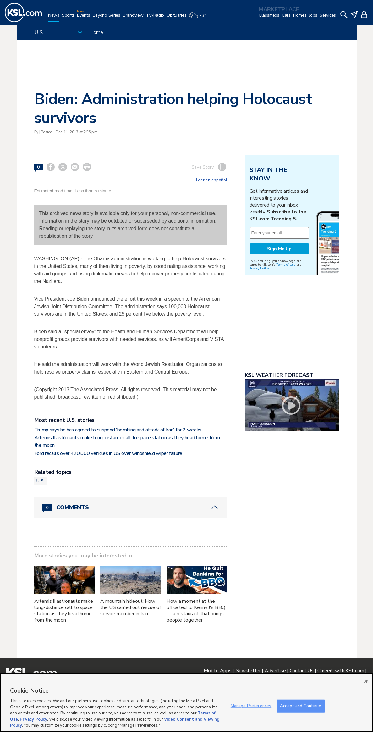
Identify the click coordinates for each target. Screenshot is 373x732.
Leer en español (211, 180)
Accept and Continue (300, 705)
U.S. (40, 480)
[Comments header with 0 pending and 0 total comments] (130, 507)
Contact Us (302, 670)
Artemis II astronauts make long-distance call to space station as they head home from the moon (63, 611)
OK (365, 681)
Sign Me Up (279, 249)
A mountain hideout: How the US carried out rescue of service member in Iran (130, 607)
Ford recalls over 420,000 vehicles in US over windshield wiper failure (108, 453)
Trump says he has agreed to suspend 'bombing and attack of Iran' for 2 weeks (118, 429)
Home (96, 32)
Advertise (275, 670)
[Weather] (198, 17)
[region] (186, 702)
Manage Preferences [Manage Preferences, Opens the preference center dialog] (251, 705)
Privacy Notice (259, 268)
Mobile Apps (217, 670)
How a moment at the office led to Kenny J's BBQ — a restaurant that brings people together (196, 611)
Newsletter (248, 670)
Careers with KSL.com (340, 670)
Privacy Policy (33, 719)
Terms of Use (285, 265)
